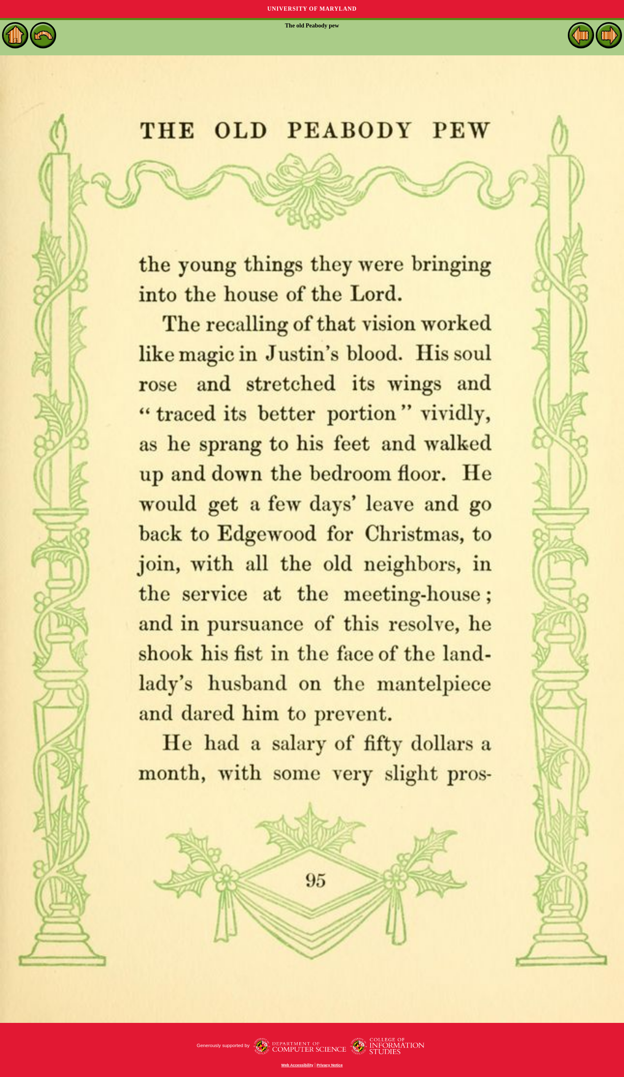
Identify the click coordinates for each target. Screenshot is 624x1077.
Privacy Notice (330, 1065)
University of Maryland (312, 9)
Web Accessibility (297, 1065)
